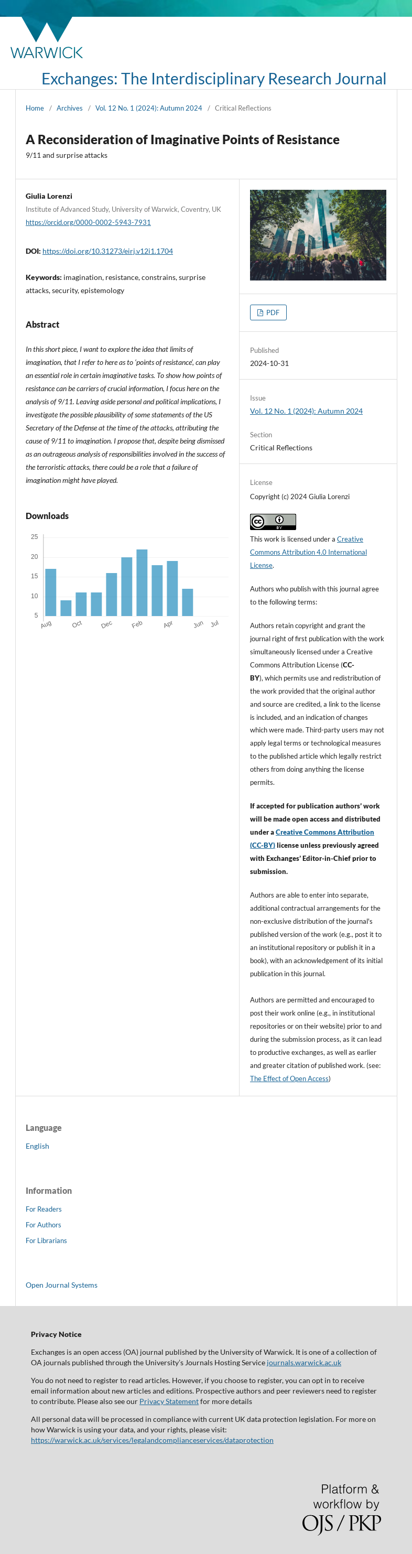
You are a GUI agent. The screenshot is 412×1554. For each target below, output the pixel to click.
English (37, 1145)
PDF (272, 312)
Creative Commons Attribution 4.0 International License (308, 552)
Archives (70, 108)
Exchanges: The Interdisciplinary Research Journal (214, 78)
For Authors (43, 1225)
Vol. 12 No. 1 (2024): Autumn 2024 (148, 108)
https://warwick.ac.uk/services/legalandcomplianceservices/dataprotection (152, 1440)
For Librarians (46, 1240)
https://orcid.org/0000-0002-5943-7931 (88, 222)
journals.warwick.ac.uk (304, 1362)
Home (35, 108)
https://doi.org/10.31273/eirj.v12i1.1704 (107, 250)
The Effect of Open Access (289, 1078)
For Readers (44, 1209)
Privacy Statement (169, 1401)
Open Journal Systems (61, 1284)
